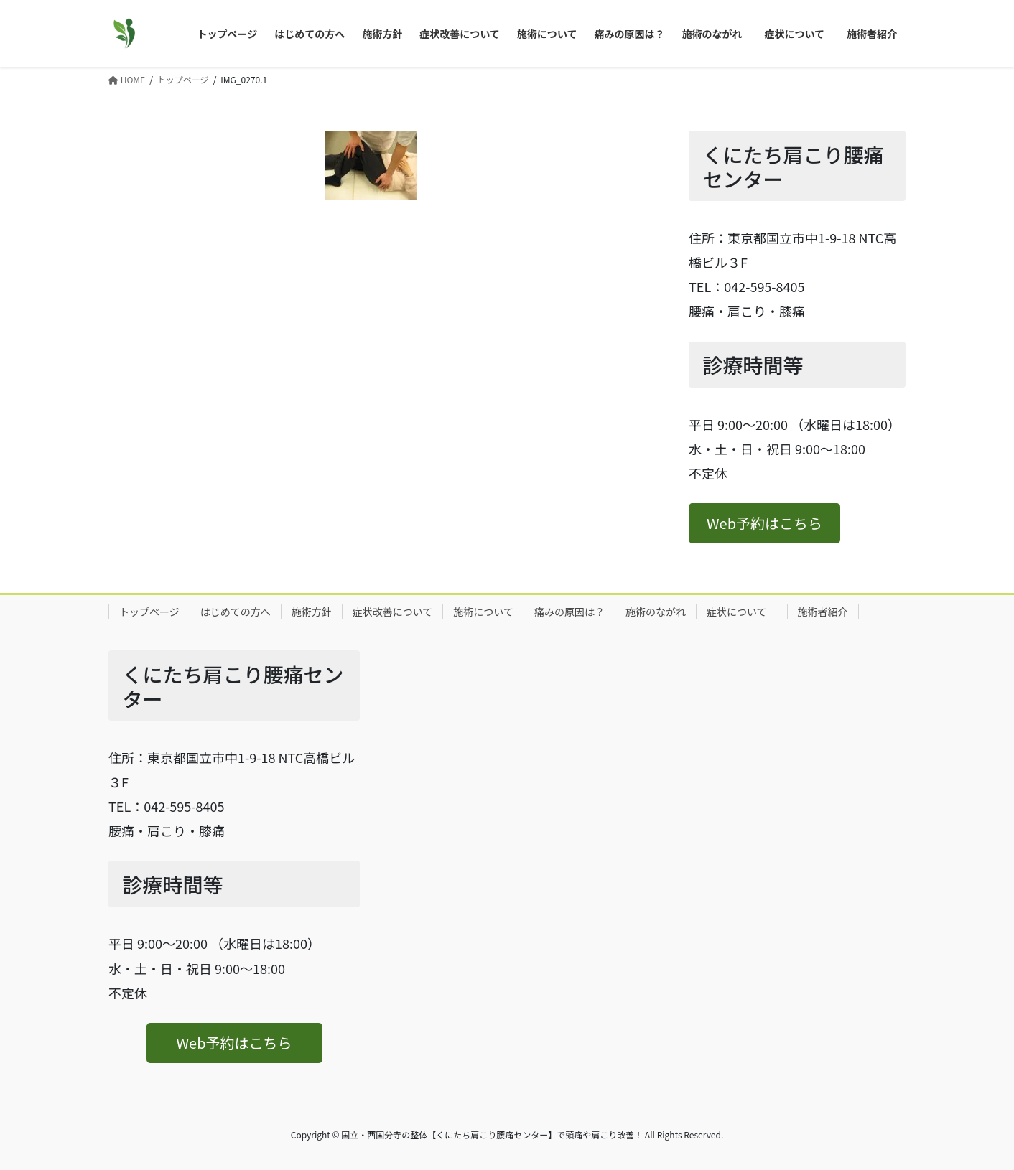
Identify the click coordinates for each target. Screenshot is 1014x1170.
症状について (742, 611)
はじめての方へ (235, 611)
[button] (764, 523)
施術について (483, 611)
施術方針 (312, 611)
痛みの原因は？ (569, 611)
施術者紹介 (823, 611)
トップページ (149, 611)
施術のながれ (655, 611)
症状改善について (393, 611)
